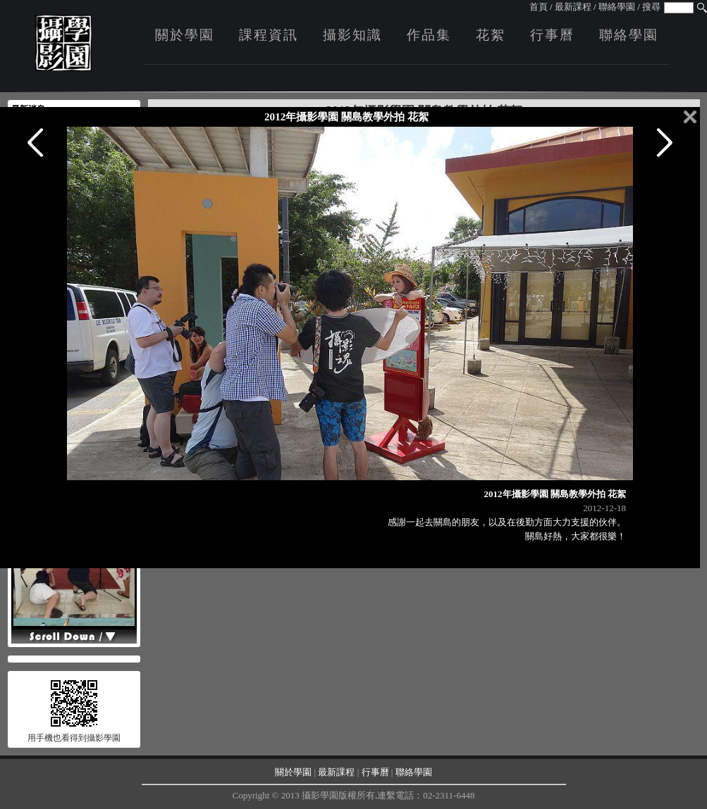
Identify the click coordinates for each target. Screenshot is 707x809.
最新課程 (573, 6)
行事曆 (552, 34)
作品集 (429, 34)
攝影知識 (352, 34)
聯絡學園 (616, 6)
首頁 (538, 6)
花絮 (490, 34)
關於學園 (184, 34)
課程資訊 (268, 34)
